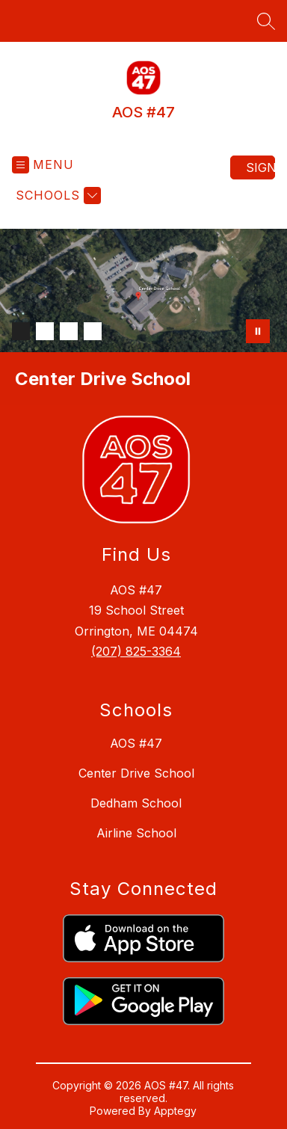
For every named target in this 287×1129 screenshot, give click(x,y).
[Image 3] (69, 331)
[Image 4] (93, 331)
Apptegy (175, 1110)
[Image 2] (45, 331)
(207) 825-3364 (136, 651)
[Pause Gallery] (258, 331)
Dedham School (136, 803)
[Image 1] (21, 331)
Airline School (136, 832)
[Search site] (266, 21)
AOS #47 (136, 743)
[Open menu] (43, 165)
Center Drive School (136, 773)
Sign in (260, 167)
